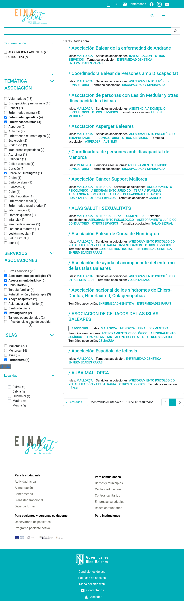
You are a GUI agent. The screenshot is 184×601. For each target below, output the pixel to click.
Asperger (93, 141)
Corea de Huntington (116, 249)
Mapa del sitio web (92, 584)
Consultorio (78, 85)
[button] (28, 43)
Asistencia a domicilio (147, 108)
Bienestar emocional (29, 500)
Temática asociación (29, 84)
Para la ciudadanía (27, 475)
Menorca (84, 165)
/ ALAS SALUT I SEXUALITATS (99, 208)
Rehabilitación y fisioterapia (92, 245)
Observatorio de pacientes (33, 522)
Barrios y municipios (109, 483)
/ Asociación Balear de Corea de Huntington (113, 233)
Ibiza (117, 216)
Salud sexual (162, 223)
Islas (29, 335)
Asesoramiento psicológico (152, 134)
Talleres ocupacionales (128, 194)
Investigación (140, 56)
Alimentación (24, 488)
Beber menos (24, 494)
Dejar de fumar (25, 506)
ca (115, 4)
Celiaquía (106, 341)
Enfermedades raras (85, 63)
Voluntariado (139, 280)
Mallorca (85, 56)
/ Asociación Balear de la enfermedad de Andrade (119, 48)
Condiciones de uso (92, 571)
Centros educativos (108, 489)
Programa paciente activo (32, 528)
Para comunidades (108, 477)
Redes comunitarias (108, 508)
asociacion (80, 328)
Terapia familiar (81, 138)
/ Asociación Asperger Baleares (101, 126)
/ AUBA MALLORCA (88, 372)
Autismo (110, 141)
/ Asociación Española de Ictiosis (102, 351)
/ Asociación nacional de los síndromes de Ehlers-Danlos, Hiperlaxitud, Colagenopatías (120, 292)
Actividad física (25, 481)
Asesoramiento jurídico (149, 81)
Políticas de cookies (92, 578)
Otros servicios (105, 112)
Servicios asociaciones (29, 257)
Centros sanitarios (107, 495)
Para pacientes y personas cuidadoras (41, 515)
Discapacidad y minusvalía (143, 85)
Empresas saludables (109, 502)
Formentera (134, 216)
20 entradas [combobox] (77, 402)
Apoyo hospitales (129, 337)
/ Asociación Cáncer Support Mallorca (107, 179)
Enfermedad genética (134, 59)
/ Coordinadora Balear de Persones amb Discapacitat (123, 73)
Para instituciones (107, 515)
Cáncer (155, 198)
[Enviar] (175, 31)
